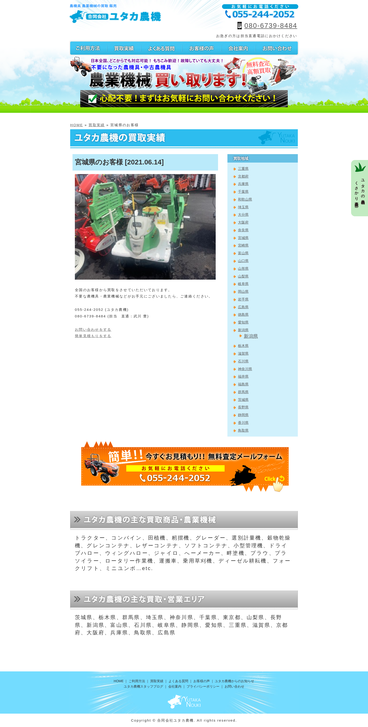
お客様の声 (201, 681)
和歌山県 (245, 199)
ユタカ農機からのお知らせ (234, 681)
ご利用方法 (137, 681)
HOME (76, 125)
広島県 (243, 307)
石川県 (243, 361)
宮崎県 (243, 245)
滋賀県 (243, 353)
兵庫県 (243, 184)
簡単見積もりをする (93, 336)
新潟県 (243, 330)
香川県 (243, 423)
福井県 (243, 376)
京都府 (243, 176)
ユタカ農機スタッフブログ (143, 686)
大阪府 (243, 222)
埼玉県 (243, 207)
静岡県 (243, 415)
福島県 (243, 384)
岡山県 (243, 291)
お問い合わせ (234, 686)
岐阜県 (243, 284)
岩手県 (243, 299)
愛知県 (243, 322)
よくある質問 (178, 681)
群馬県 (243, 392)
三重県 (243, 169)
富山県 (243, 253)
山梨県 (243, 276)
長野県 (243, 407)
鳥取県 (243, 430)
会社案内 (174, 686)
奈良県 (243, 230)
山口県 (243, 261)
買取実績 (96, 125)
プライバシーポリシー (203, 686)
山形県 (243, 268)
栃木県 (243, 346)
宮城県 (243, 238)
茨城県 (243, 400)
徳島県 (243, 314)
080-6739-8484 (270, 25)
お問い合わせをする (93, 329)
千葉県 (243, 192)
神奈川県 (245, 369)
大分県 (243, 215)
